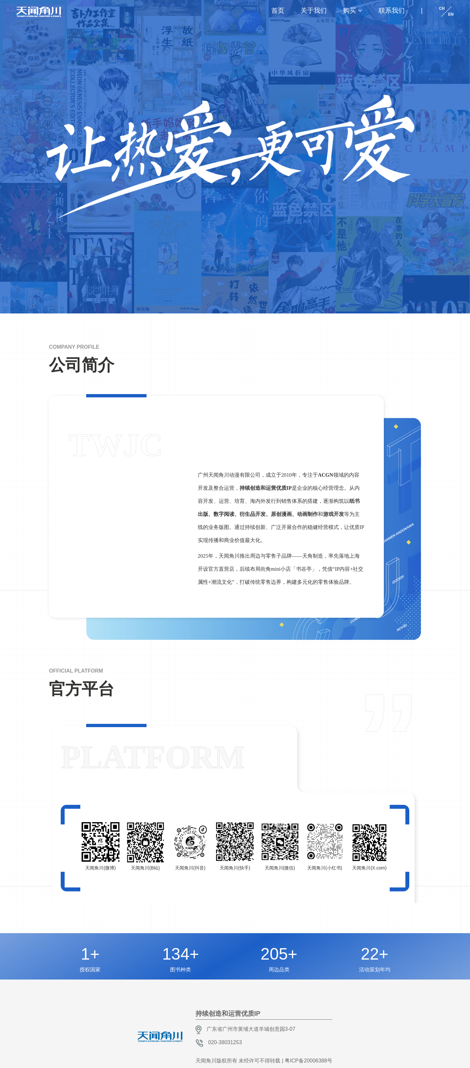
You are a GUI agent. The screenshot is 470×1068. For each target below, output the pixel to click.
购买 (349, 10)
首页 (277, 10)
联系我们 (392, 10)
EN (451, 14)
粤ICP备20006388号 (308, 1060)
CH (442, 8)
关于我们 (314, 10)
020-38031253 (225, 1042)
